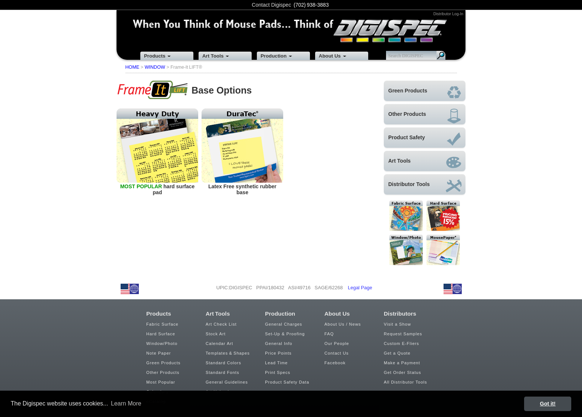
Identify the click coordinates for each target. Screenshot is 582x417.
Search (440, 55)
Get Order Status (402, 372)
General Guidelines (227, 382)
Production (274, 56)
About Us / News (342, 324)
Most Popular (160, 382)
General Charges (283, 324)
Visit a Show (397, 324)
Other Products (162, 372)
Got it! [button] (548, 404)
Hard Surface (160, 334)
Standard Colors (223, 363)
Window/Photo (161, 343)
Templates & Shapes (228, 353)
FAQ (329, 334)
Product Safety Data (287, 382)
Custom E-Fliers (401, 343)
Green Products (163, 363)
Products (155, 56)
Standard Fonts (222, 372)
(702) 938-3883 (311, 5)
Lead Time (276, 363)
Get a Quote (397, 353)
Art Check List (221, 324)
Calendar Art (219, 343)
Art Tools (212, 56)
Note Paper (158, 353)
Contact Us (336, 353)
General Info (278, 343)
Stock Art (216, 334)
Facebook (335, 363)
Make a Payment (402, 363)
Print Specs (277, 372)
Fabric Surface (162, 324)
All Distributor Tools (405, 382)
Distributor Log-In (448, 14)
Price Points (278, 353)
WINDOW (155, 67)
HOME (132, 67)
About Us (330, 56)
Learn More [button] (126, 403)
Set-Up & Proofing (285, 334)
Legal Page (360, 287)
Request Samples (403, 334)
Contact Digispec (271, 5)
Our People (336, 343)
